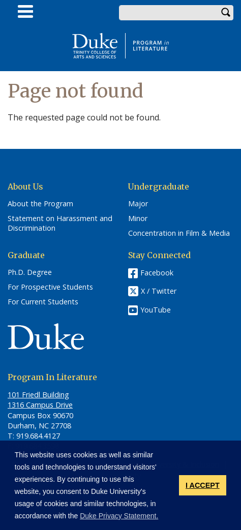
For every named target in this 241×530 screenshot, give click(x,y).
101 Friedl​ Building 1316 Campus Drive (40, 400)
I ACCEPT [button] (203, 485)
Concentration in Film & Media (179, 233)
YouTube (155, 310)
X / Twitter (158, 291)
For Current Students (43, 301)
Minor (137, 218)
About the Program (40, 203)
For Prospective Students (50, 287)
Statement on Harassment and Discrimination (60, 223)
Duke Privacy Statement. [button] (119, 516)
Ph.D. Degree (30, 272)
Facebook (156, 272)
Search (225, 12)
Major (138, 203)
